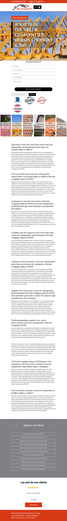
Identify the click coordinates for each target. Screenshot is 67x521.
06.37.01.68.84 (36, 1)
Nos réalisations (20, 18)
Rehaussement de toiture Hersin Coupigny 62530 (33, 441)
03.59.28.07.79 (18, 1)
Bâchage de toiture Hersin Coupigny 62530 (33, 462)
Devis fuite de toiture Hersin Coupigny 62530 (33, 465)
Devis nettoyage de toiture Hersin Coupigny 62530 (33, 448)
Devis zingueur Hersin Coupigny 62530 (33, 455)
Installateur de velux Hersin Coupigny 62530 (34, 437)
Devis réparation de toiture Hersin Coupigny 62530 (33, 451)
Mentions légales (30, 518)
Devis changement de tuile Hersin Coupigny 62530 (33, 444)
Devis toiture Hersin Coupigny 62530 (33, 434)
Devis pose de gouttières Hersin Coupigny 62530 (33, 458)
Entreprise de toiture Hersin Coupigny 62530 (33, 469)
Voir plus (33, 505)
